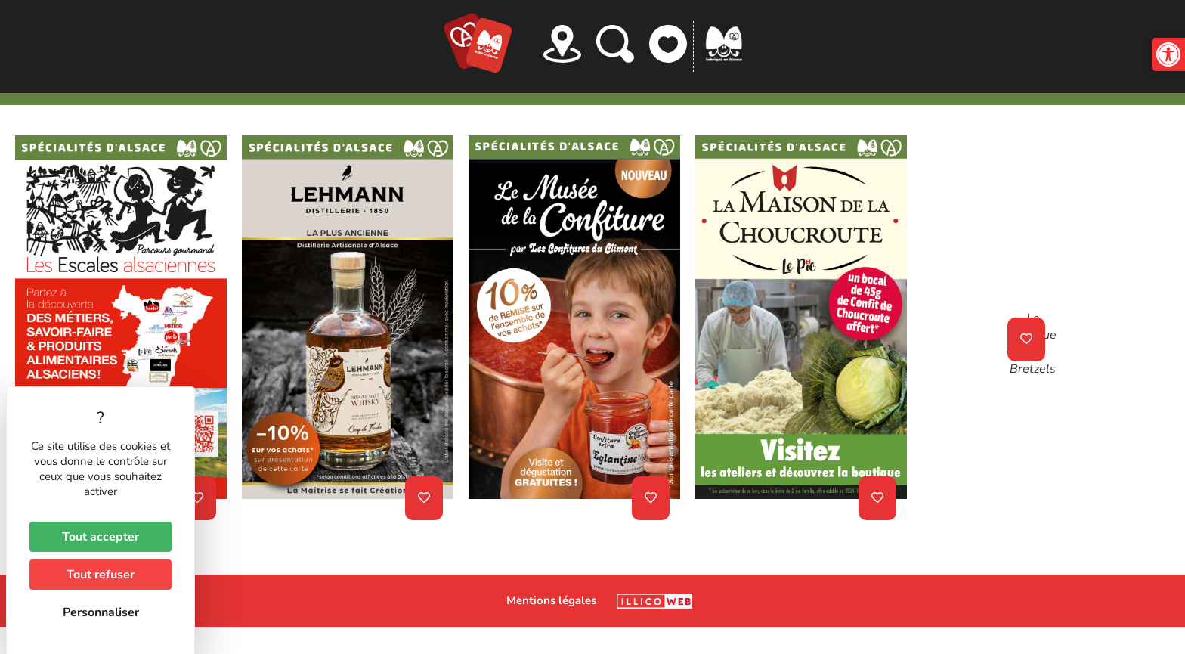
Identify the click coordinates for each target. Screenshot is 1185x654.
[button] (1168, 54)
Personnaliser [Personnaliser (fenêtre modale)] (101, 612)
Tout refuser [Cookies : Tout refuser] (101, 574)
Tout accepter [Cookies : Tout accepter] (100, 536)
